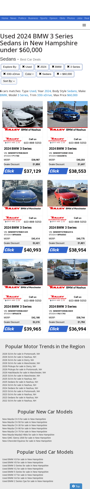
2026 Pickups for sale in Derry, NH (19, 366)
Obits (63, 18)
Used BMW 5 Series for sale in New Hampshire (25, 472)
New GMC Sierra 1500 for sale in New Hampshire (26, 438)
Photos (71, 18)
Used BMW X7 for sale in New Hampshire (22, 475)
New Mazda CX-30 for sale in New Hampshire (24, 425)
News (13, 18)
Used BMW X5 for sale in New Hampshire (22, 462)
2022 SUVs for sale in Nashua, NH (19, 400)
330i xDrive (11, 74)
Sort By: (9, 81)
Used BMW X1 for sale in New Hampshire (22, 468)
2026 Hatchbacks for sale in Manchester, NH (24, 372)
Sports (44, 18)
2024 (41, 66)
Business (33, 18)
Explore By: (10, 66)
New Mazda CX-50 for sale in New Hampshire (24, 422)
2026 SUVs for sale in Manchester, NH (21, 363)
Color (29, 74)
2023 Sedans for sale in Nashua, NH (20, 397)
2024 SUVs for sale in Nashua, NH (19, 385)
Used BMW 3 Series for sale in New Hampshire (25, 465)
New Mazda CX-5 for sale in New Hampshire (24, 419)
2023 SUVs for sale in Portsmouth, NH (21, 391)
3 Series (73, 66)
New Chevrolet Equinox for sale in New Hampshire (27, 441)
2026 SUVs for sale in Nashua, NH (19, 357)
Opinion (54, 18)
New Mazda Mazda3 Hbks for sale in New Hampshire (28, 434)
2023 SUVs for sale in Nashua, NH (19, 394)
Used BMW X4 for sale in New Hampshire (22, 478)
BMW (57, 66)
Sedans (45, 74)
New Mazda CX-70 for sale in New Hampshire (24, 431)
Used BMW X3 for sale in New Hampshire (22, 459)
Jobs (80, 18)
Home (5, 18)
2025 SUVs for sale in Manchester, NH (21, 375)
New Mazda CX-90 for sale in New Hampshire (24, 428)
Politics (22, 18)
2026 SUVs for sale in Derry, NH (18, 360)
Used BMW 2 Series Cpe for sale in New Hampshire (27, 481)
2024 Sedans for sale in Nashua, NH (20, 388)
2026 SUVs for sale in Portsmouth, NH (21, 354)
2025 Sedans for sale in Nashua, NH (20, 382)
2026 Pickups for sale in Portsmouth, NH (22, 369)
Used (27, 66)
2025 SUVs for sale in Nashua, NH (19, 379)
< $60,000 (64, 74)
